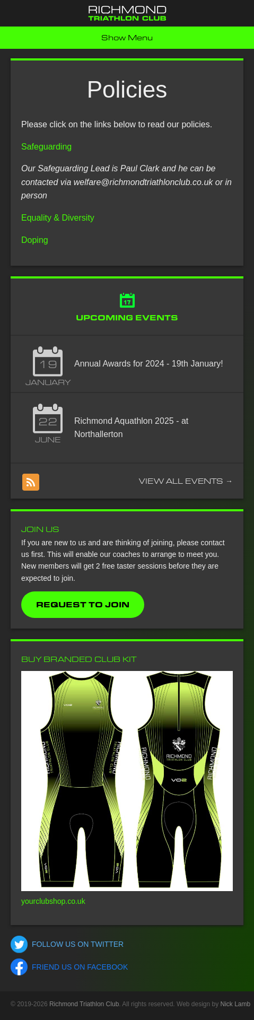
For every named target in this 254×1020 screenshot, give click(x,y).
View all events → (186, 481)
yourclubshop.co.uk (53, 901)
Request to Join (82, 604)
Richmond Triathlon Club (84, 1004)
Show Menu (127, 37)
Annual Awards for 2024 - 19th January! (148, 363)
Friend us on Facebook (80, 967)
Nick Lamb (236, 1004)
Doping (34, 240)
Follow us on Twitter (78, 944)
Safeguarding (46, 146)
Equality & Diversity (57, 217)
